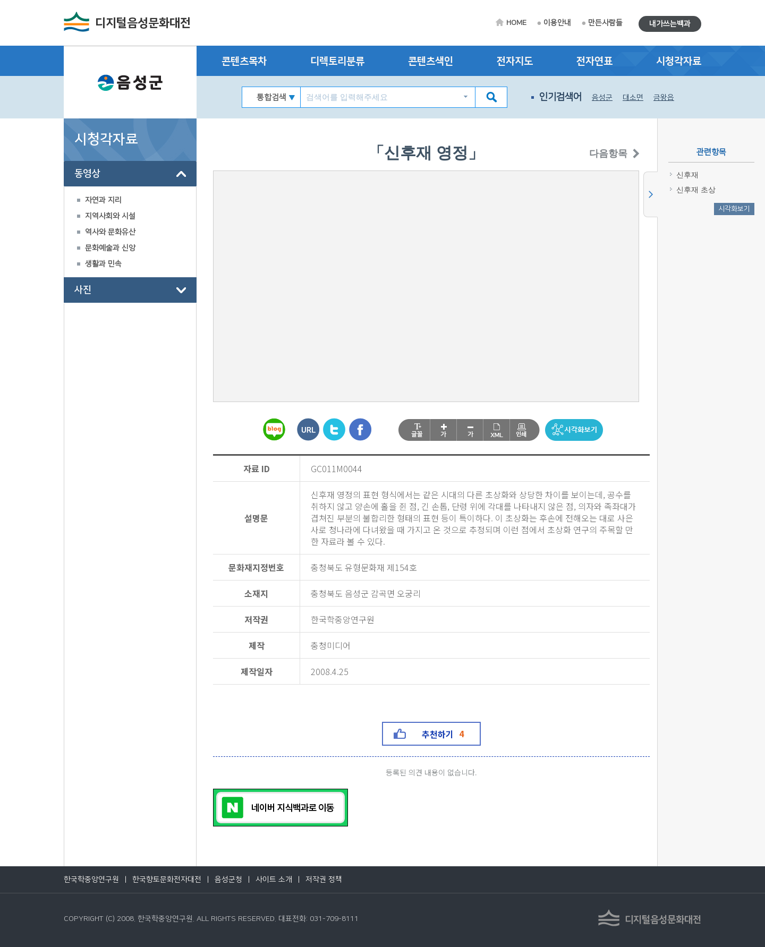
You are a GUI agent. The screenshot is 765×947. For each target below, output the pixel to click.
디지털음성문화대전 (143, 23)
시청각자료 (678, 61)
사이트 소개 (274, 879)
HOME (516, 23)
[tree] (130, 232)
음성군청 (228, 879)
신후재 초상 (696, 190)
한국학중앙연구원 (91, 879)
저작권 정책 (323, 879)
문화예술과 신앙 (110, 248)
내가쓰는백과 (670, 24)
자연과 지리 (103, 200)
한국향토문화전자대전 (166, 879)
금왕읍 (663, 97)
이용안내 (557, 23)
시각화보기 (734, 208)
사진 (82, 290)
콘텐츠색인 (430, 61)
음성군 (602, 97)
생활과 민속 (103, 264)
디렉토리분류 (337, 61)
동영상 (87, 173)
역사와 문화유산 (110, 232)
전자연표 (594, 61)
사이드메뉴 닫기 (650, 194)
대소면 (633, 97)
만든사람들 (605, 23)
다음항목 (593, 154)
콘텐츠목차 (244, 61)
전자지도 (515, 61)
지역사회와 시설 (110, 216)
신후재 (687, 175)
